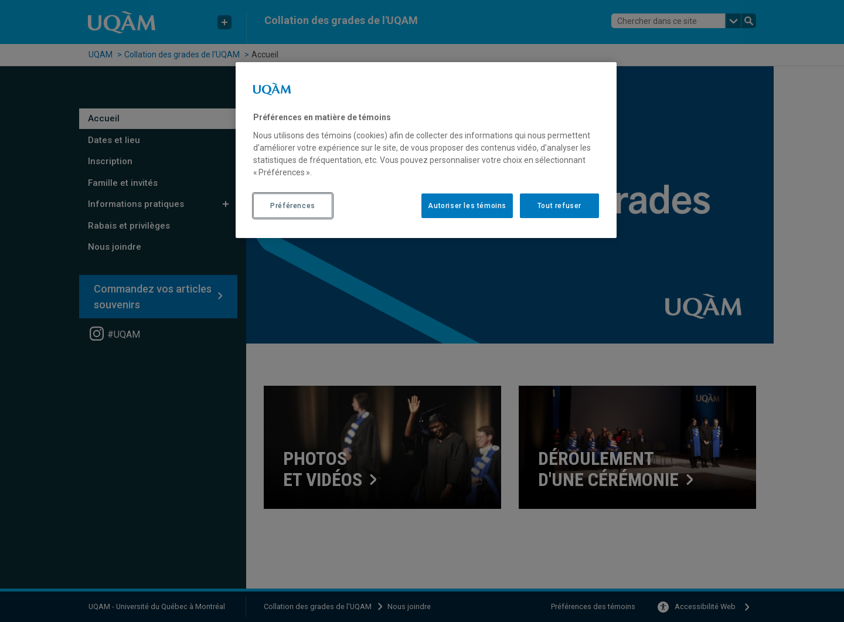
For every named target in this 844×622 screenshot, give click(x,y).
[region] (426, 150)
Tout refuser (559, 206)
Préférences (292, 206)
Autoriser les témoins (467, 206)
